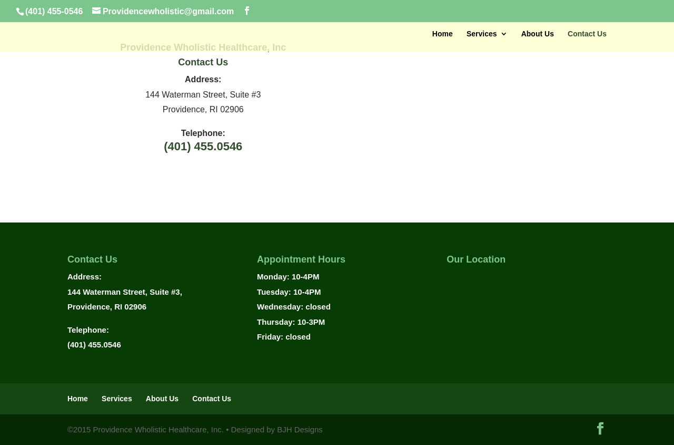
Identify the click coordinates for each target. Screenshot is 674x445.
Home (442, 34)
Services (482, 34)
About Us (537, 34)
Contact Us (587, 34)
